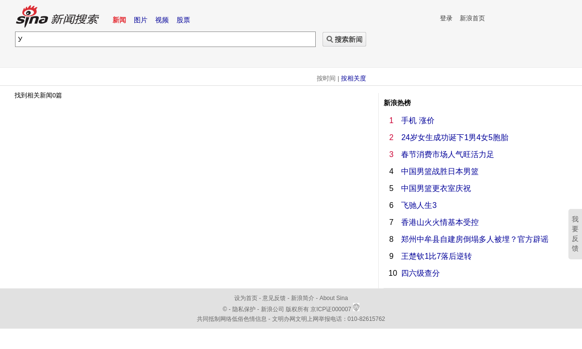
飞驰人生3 (418, 205)
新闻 (119, 20)
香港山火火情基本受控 (440, 222)
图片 (140, 20)
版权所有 (297, 309)
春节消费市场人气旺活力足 (447, 154)
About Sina (334, 298)
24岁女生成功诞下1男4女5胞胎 (454, 137)
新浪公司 (272, 309)
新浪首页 (472, 18)
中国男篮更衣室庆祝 (436, 188)
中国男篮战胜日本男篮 (440, 171)
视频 (162, 20)
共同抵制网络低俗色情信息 (232, 319)
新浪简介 (302, 298)
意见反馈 (274, 298)
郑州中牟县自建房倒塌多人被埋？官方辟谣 (475, 239)
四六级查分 (420, 273)
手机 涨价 (417, 120)
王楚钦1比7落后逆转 (436, 256)
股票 (183, 20)
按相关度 (353, 78)
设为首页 (246, 298)
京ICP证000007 (334, 309)
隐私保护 (244, 309)
